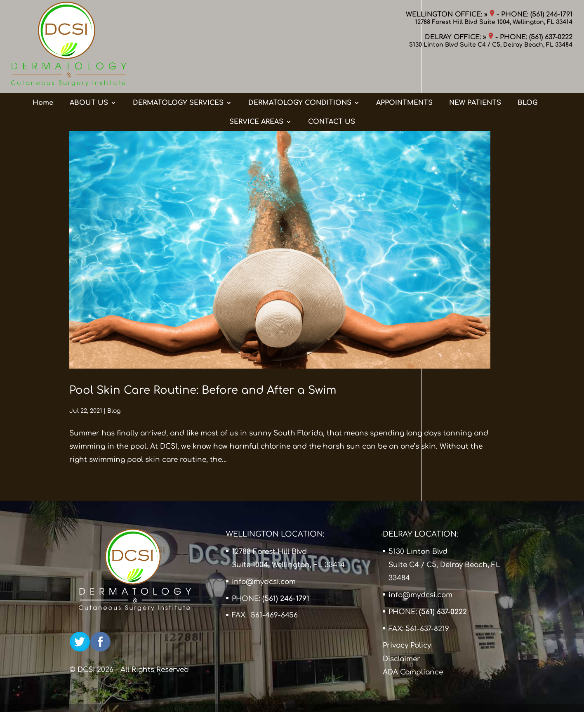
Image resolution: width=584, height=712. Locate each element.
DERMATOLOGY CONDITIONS (299, 71)
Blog (113, 411)
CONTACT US (331, 90)
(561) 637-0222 (550, 37)
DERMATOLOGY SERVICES (178, 71)
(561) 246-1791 (551, 14)
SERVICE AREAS (256, 90)
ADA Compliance (413, 672)
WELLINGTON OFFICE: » (450, 14)
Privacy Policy (407, 645)
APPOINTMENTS (404, 71)
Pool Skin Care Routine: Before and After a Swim (203, 390)
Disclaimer (401, 659)
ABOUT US (89, 71)
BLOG (527, 71)
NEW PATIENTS (475, 71)
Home (43, 71)
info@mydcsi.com (264, 582)
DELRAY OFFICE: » (459, 37)
